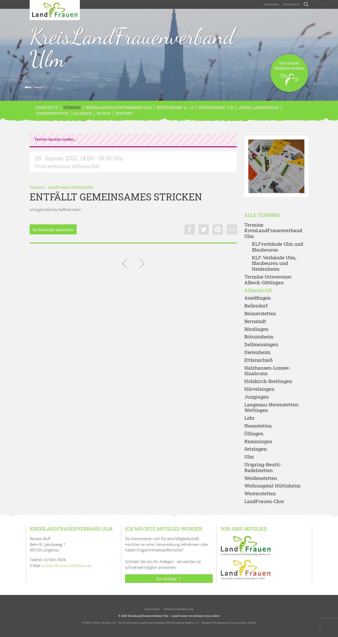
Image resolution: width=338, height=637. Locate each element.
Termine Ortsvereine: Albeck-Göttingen (268, 280)
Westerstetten (260, 494)
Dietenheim (257, 352)
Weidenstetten (260, 478)
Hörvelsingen (259, 389)
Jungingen (256, 397)
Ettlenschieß (258, 360)
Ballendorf (256, 306)
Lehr (249, 418)
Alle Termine (262, 215)
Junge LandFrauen (259, 107)
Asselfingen (257, 298)
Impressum (271, 4)
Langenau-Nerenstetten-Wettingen (272, 407)
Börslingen (256, 329)
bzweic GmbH (247, 622)
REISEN (104, 113)
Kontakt (124, 113)
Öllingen (253, 434)
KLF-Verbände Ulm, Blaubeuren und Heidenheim (274, 263)
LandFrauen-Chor (264, 501)
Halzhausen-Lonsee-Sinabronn (267, 371)
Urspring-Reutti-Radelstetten (262, 467)
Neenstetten (258, 426)
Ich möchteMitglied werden (289, 76)
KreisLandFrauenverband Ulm (132, 47)
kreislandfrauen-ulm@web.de (66, 565)
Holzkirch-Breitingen (268, 381)
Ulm (249, 457)
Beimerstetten (260, 313)
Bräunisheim (258, 337)
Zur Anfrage (169, 579)
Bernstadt (255, 321)
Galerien (82, 113)
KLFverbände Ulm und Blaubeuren (277, 247)
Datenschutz (291, 4)
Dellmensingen (261, 344)
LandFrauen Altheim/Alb (70, 187)
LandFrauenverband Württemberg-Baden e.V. (168, 622)
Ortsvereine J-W (216, 107)
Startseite (47, 107)
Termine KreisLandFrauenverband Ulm (273, 230)
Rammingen (258, 441)
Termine (72, 107)
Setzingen (255, 449)
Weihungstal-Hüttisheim (272, 486)
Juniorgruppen (52, 113)
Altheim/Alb (258, 290)
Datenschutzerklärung (178, 609)
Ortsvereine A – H (175, 107)
